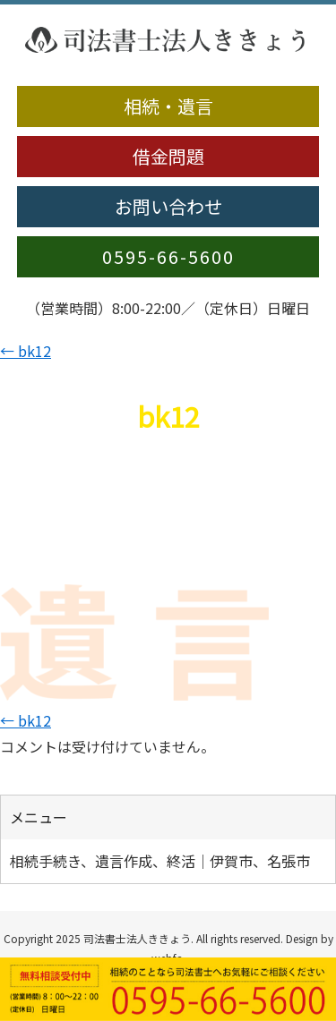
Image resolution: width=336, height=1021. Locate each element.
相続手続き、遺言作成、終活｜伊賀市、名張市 (160, 861)
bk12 (25, 351)
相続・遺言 (168, 106)
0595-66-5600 (168, 256)
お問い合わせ (168, 206)
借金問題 (168, 156)
